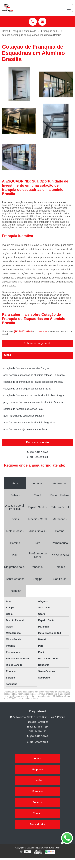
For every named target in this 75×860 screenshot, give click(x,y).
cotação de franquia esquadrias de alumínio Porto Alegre (33, 395)
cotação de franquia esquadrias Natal (23, 409)
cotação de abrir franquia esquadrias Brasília (27, 388)
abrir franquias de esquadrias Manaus (23, 415)
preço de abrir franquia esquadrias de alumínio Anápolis (33, 402)
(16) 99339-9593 (37, 457)
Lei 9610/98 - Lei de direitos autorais (22, 698)
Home (37, 758)
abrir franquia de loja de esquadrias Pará (25, 429)
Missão (37, 780)
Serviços (38, 802)
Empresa (37, 769)
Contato (37, 813)
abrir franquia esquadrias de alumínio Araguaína (29, 422)
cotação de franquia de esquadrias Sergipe (26, 368)
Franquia (37, 791)
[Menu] (69, 8)
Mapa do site (37, 824)
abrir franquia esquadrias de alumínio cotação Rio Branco (34, 375)
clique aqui (41, 331)
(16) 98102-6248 (23, 331)
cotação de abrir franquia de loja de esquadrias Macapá (33, 381)
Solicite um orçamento (37, 343)
